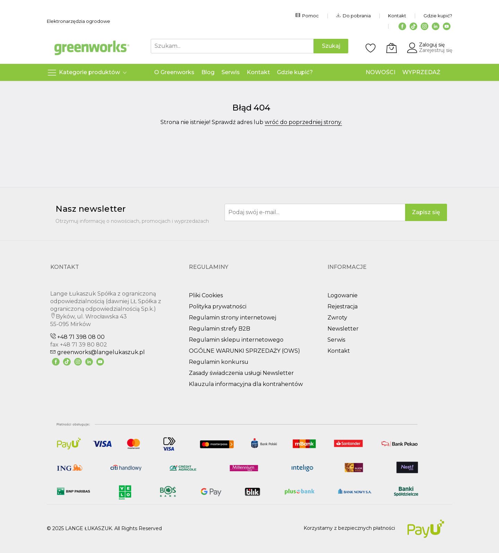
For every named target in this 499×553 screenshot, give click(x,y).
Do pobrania (353, 15)
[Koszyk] (391, 48)
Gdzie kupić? (437, 15)
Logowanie (342, 295)
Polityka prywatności (217, 306)
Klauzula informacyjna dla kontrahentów (246, 384)
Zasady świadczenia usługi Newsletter (241, 373)
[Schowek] (371, 48)
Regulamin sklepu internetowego (236, 339)
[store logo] (91, 48)
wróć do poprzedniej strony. (303, 122)
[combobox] (232, 46)
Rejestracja (342, 306)
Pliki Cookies (206, 295)
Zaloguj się (432, 45)
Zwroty (337, 317)
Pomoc (307, 15)
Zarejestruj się (435, 50)
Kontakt (397, 15)
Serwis (336, 339)
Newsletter (343, 328)
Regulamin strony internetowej (232, 317)
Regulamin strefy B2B (219, 328)
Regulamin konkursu (218, 362)
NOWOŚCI (380, 72)
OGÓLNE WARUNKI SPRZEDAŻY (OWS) (244, 351)
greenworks (97, 352)
